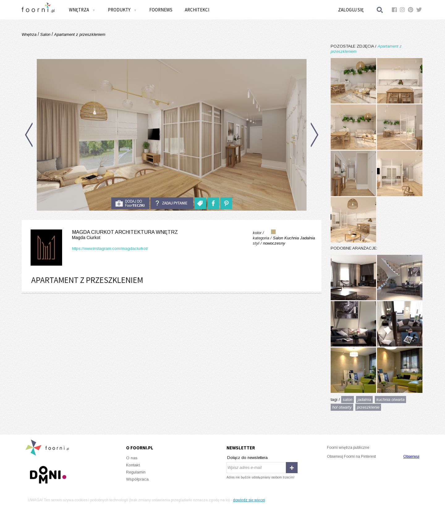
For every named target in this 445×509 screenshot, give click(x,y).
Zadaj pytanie (171, 203)
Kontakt (133, 465)
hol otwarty (342, 407)
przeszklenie (368, 407)
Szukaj (380, 9)
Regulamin (136, 472)
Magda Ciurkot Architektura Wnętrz (103, 234)
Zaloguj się (351, 10)
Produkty (122, 10)
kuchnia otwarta (390, 399)
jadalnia (364, 399)
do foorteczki (130, 203)
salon (347, 399)
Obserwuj (411, 456)
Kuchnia (291, 238)
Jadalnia (307, 238)
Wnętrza (82, 10)
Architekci (197, 10)
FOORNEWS (160, 10)
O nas (132, 458)
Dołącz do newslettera (247, 457)
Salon (45, 34)
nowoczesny (274, 243)
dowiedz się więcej (249, 500)
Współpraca (137, 479)
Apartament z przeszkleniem (79, 34)
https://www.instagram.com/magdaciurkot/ (110, 248)
